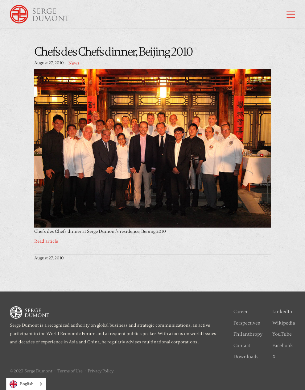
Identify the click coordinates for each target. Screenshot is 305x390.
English (22, 384)
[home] (39, 14)
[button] (290, 14)
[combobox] (26, 384)
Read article (46, 241)
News (73, 63)
